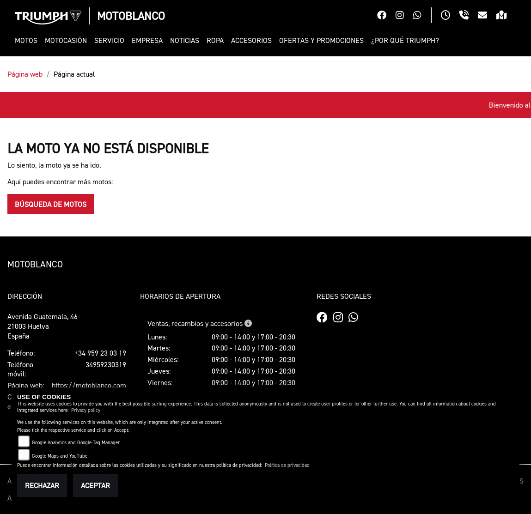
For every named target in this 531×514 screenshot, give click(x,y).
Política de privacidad (287, 465)
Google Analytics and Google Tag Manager (76, 443)
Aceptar (95, 485)
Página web (25, 74)
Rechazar (42, 485)
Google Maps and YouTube (59, 456)
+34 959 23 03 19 (100, 352)
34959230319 (105, 364)
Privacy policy (85, 410)
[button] (28, 40)
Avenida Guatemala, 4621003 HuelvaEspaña (42, 326)
